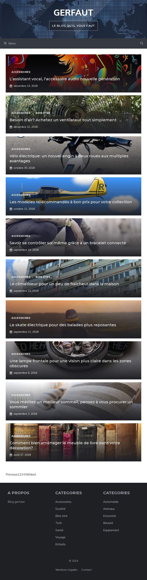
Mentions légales (67, 569)
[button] (141, 43)
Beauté (108, 523)
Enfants (60, 544)
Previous (12, 474)
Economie (109, 516)
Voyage (60, 537)
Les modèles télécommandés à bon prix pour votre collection (71, 202)
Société (60, 509)
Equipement (111, 530)
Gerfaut (73, 12)
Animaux (109, 509)
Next (32, 474)
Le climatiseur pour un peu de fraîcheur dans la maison (64, 284)
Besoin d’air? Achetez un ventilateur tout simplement (63, 120)
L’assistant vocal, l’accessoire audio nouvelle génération (65, 79)
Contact (86, 569)
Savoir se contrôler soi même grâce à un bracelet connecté (68, 243)
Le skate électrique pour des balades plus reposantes (63, 325)
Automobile (110, 502)
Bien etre (61, 516)
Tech (58, 523)
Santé (59, 530)
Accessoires (63, 502)
